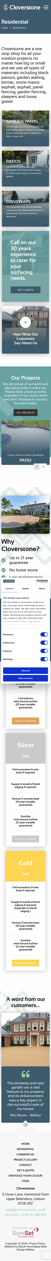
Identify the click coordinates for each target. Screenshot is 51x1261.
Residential (25, 1149)
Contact (25, 1165)
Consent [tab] (9, 588)
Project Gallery (25, 1159)
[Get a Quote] (25, 263)
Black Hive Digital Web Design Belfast (32, 1248)
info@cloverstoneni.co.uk (25, 1210)
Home (4, 28)
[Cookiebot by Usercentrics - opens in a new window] (36, 581)
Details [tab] (25, 588)
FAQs (25, 1181)
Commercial (25, 1154)
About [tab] (42, 588)
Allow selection (25, 678)
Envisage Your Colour (25, 1175)
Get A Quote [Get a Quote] (26, 289)
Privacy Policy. (37, 1243)
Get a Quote (25, 1170)
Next (43, 466)
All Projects (25, 412)
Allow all (25, 671)
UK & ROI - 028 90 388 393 (25, 1215)
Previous (37, 466)
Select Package (25, 720)
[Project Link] (25, 458)
